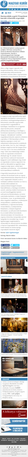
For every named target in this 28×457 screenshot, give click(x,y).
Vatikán (4, 382)
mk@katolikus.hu (17, 451)
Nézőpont (23, 440)
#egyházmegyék (6, 252)
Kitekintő (4, 440)
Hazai (8, 438)
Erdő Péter (16, 386)
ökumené (12, 384)
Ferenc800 (20, 384)
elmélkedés (5, 388)
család (17, 387)
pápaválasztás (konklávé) (9, 390)
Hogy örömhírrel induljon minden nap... (10, 360)
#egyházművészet (18, 252)
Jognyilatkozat (17, 454)
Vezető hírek (6, 277)
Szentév (4, 394)
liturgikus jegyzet (20, 391)
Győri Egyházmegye (12, 232)
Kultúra (4, 21)
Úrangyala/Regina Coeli (9, 396)
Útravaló (11, 388)
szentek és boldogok (13, 382)
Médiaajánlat (10, 454)
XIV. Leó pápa (13, 393)
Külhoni (22, 438)
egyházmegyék (7, 386)
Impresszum (4, 454)
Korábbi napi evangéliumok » (20, 375)
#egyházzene (5, 254)
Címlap (4, 438)
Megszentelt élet (13, 440)
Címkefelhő (5, 379)
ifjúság (10, 397)
